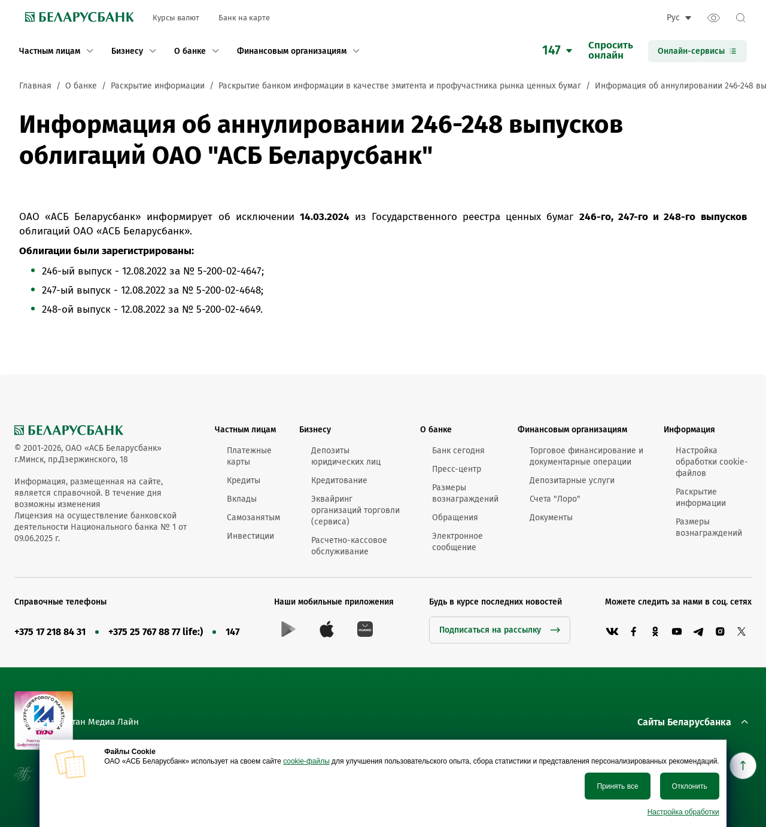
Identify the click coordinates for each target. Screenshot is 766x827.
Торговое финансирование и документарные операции (586, 456)
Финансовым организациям (572, 430)
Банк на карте (244, 17)
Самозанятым (253, 517)
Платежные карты (249, 456)
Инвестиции (250, 536)
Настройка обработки (683, 812)
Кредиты (243, 480)
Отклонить (689, 786)
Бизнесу (315, 430)
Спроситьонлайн (610, 51)
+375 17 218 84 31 (50, 631)
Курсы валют (176, 17)
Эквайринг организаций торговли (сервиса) (355, 510)
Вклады (242, 499)
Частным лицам (245, 430)
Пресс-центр (456, 469)
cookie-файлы (306, 761)
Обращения (455, 517)
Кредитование (339, 480)
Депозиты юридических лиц (346, 456)
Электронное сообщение (457, 542)
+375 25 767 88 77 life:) (155, 631)
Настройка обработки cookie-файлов (712, 461)
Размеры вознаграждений (465, 493)
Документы (551, 517)
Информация (689, 430)
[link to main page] (76, 18)
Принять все (617, 786)
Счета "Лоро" (555, 499)
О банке (436, 430)
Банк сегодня (458, 450)
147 (232, 631)
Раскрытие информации (701, 497)
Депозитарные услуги (572, 480)
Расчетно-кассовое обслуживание (349, 546)
